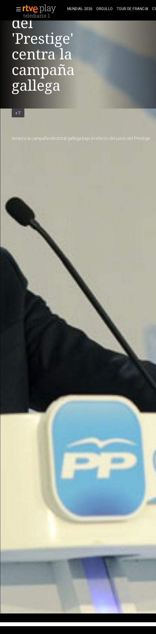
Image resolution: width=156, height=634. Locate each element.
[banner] (43, 9)
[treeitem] (79, 8)
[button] (17, 9)
